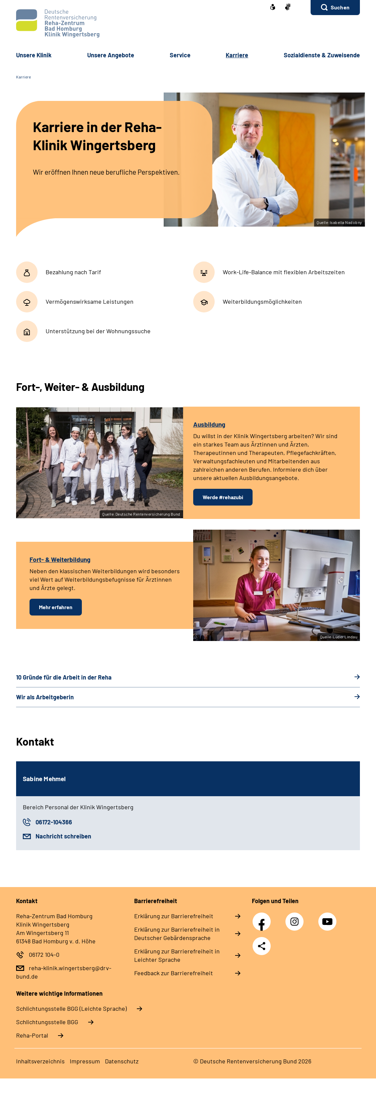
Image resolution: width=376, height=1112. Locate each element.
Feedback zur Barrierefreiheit (173, 973)
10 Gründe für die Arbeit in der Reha (64, 677)
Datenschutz (122, 1061)
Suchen (340, 7)
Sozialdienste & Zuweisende (322, 55)
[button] (335, 7)
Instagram (296, 918)
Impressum (85, 1061)
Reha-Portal (32, 1035)
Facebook (263, 918)
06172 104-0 (44, 954)
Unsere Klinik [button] (34, 55)
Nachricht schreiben (63, 836)
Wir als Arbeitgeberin (45, 697)
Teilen (262, 946)
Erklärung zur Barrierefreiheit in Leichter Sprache (177, 955)
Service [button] (180, 55)
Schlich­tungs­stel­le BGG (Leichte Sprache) (71, 1008)
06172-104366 (54, 822)
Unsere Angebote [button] (110, 55)
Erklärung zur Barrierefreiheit (173, 916)
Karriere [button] (237, 55)
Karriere (23, 76)
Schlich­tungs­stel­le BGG (47, 1022)
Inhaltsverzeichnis (40, 1061)
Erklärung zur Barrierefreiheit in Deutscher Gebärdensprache (177, 933)
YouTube (328, 918)
